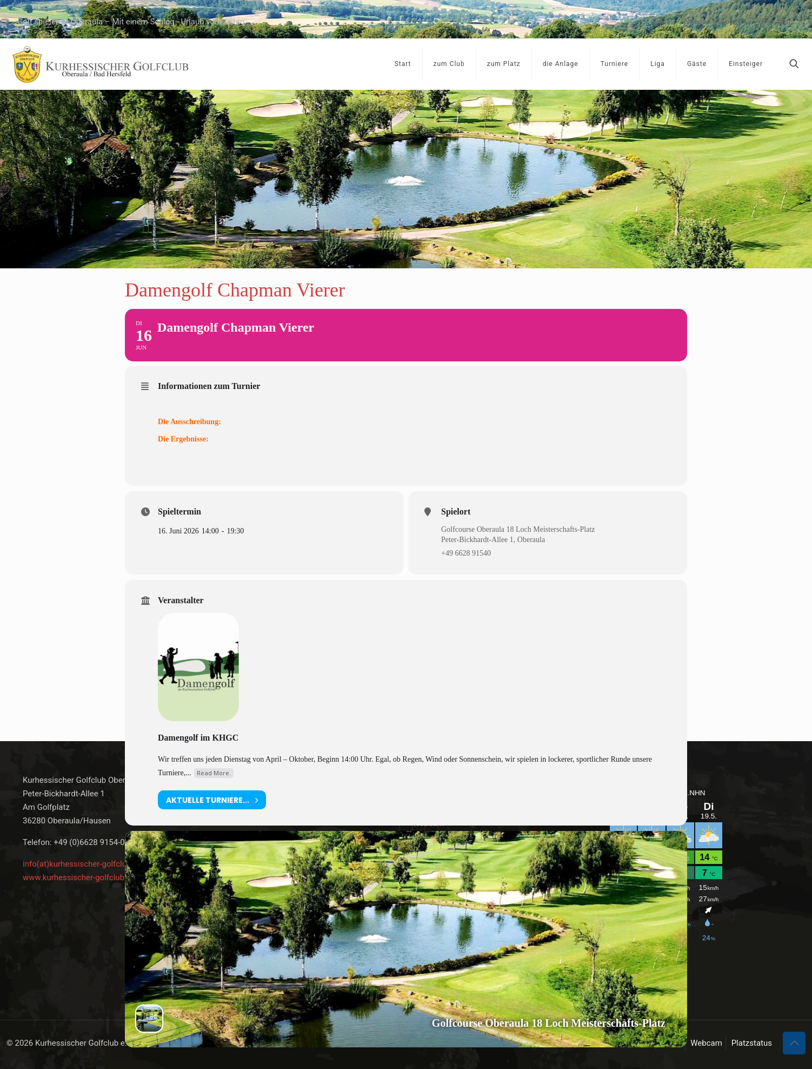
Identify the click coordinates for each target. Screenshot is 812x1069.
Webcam (729, 22)
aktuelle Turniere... (212, 800)
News (694, 22)
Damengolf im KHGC (198, 737)
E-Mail (664, 22)
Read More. (214, 773)
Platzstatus (774, 22)
